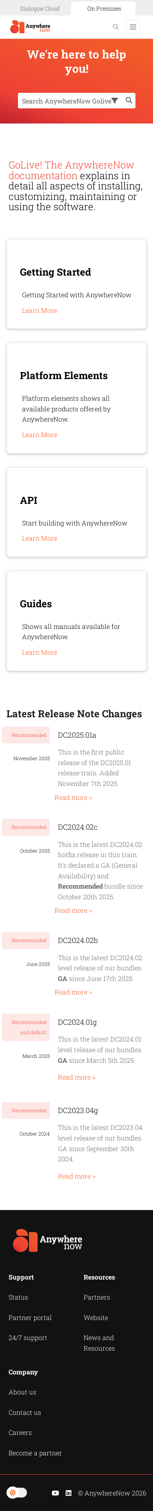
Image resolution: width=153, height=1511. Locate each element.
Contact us (25, 1412)
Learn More (39, 310)
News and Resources (99, 1342)
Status (18, 1297)
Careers (20, 1432)
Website (96, 1317)
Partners (97, 1297)
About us (22, 1392)
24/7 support (28, 1337)
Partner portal (30, 1317)
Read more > (73, 797)
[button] (115, 100)
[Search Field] (76, 100)
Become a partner (35, 1452)
